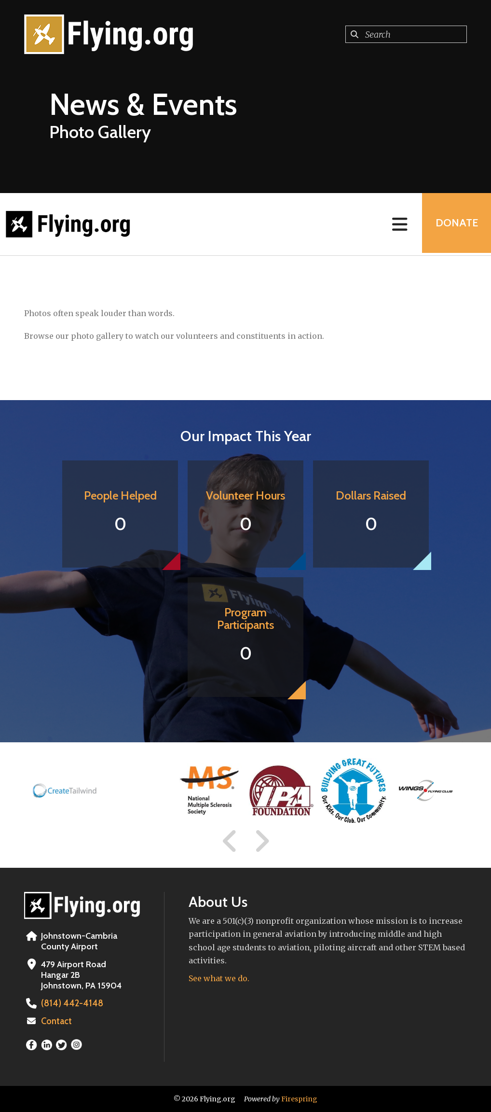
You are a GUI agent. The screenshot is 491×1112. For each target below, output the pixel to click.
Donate (455, 224)
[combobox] (406, 34)
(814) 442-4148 (69, 1003)
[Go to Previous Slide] (230, 841)
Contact (56, 1021)
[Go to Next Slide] (262, 841)
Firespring (299, 1099)
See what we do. (219, 978)
